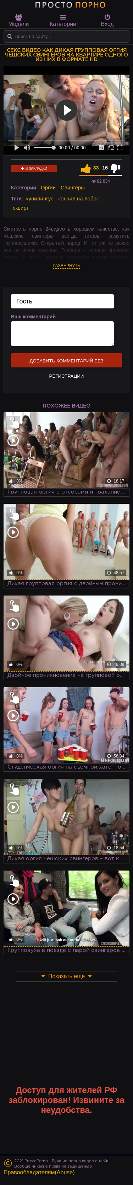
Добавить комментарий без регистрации (66, 362)
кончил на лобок (78, 198)
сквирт (21, 208)
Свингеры (73, 187)
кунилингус (40, 198)
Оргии (48, 187)
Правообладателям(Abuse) (39, 1172)
